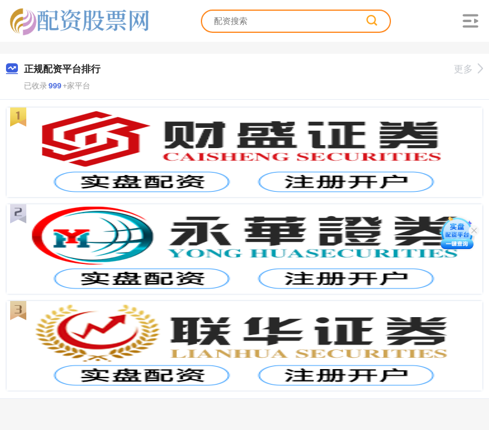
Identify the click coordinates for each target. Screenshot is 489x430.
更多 (468, 69)
